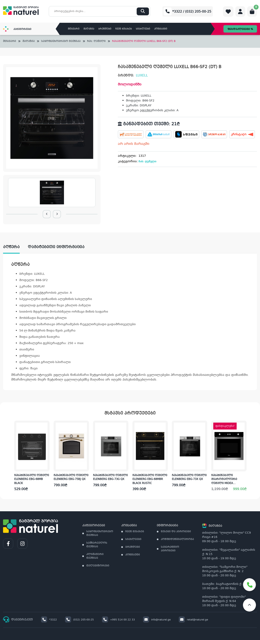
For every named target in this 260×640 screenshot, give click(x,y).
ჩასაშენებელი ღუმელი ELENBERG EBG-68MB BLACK (31, 479)
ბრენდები (104, 29)
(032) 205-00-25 (79, 620)
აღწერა (11, 247)
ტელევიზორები (97, 566)
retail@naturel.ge (193, 620)
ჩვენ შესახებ (123, 29)
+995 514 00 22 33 (118, 620)
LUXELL (142, 75)
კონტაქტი (160, 29)
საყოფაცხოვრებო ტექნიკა (61, 41)
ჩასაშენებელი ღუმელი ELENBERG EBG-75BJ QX (71, 477)
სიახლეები (143, 29)
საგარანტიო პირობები (170, 549)
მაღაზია (88, 29)
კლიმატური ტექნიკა (95, 556)
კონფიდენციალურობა (177, 539)
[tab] (15, 247)
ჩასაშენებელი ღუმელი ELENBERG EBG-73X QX (189, 477)
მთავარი (73, 29)
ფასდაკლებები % (240, 29)
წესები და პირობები (176, 531)
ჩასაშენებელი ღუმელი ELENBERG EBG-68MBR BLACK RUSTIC (149, 479)
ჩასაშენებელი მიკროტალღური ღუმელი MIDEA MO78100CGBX (224, 481)
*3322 (49, 620)
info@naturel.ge (157, 620)
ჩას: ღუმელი (96, 41)
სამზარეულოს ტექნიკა (96, 544)
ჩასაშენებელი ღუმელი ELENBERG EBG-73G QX (110, 477)
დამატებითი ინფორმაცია (56, 247)
